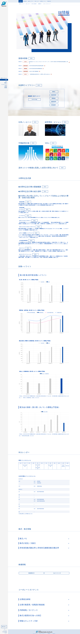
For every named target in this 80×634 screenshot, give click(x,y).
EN (5, 629)
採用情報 (5, 87)
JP (4, 629)
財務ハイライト (21, 3)
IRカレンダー (27, 3)
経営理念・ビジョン (43, 1)
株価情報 (39, 3)
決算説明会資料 (53, 101)
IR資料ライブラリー (31, 1)
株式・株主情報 (34, 3)
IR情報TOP (20, 1)
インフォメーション (4, 84)
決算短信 (53, 91)
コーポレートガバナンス (46, 3)
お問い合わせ (3, 626)
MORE (31, 58)
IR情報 (6, 79)
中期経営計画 (49, 1)
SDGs (6, 81)
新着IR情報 (25, 1)
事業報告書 (54, 98)
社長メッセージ (37, 1)
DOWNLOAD (34, 99)
